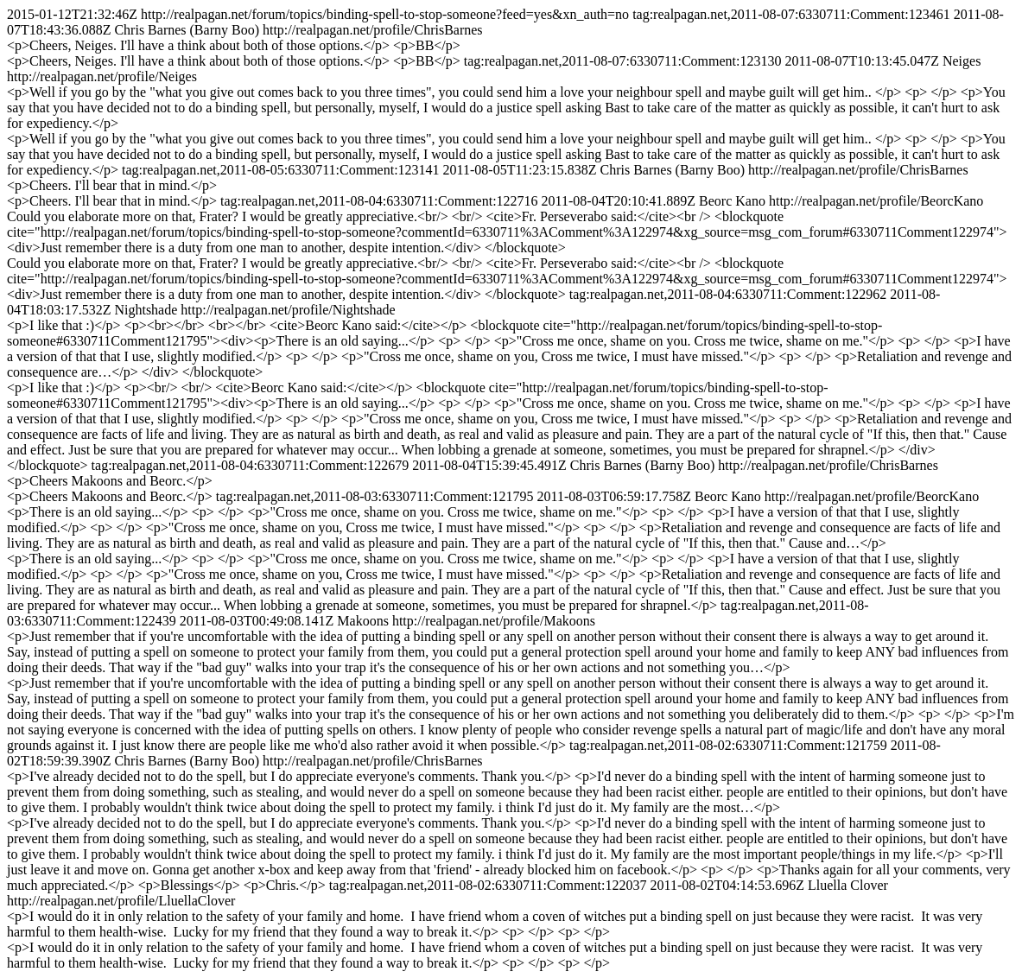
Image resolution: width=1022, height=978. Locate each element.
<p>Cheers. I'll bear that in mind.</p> (112, 185)
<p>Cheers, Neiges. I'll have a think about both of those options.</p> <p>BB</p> (233, 45)
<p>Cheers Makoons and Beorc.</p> (110, 480)
